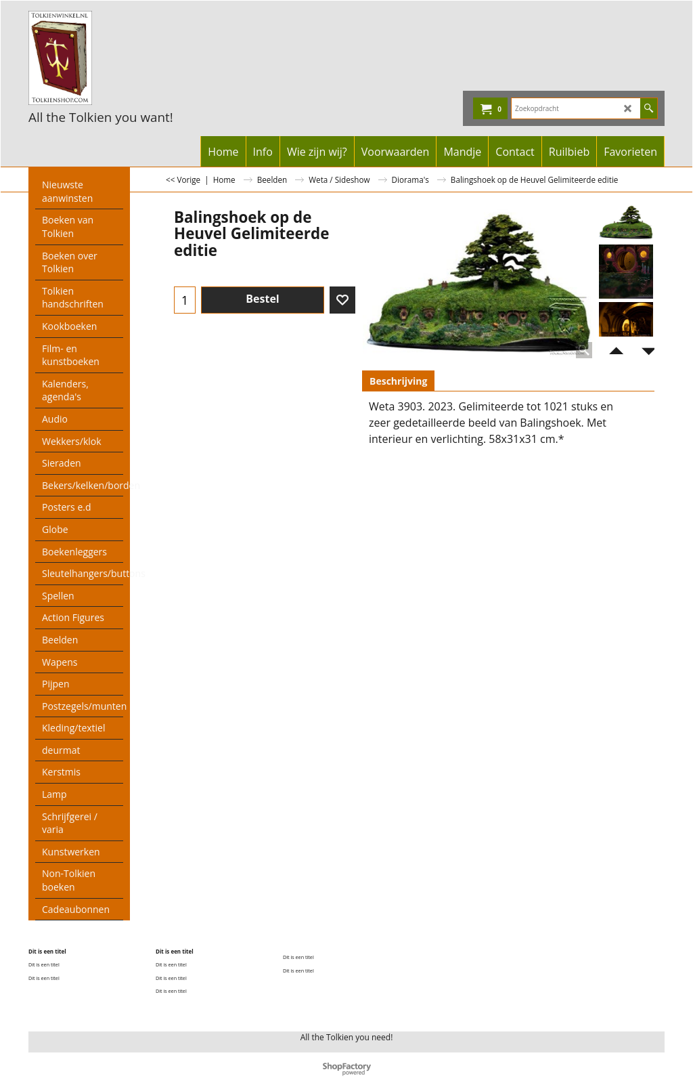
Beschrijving (398, 381)
